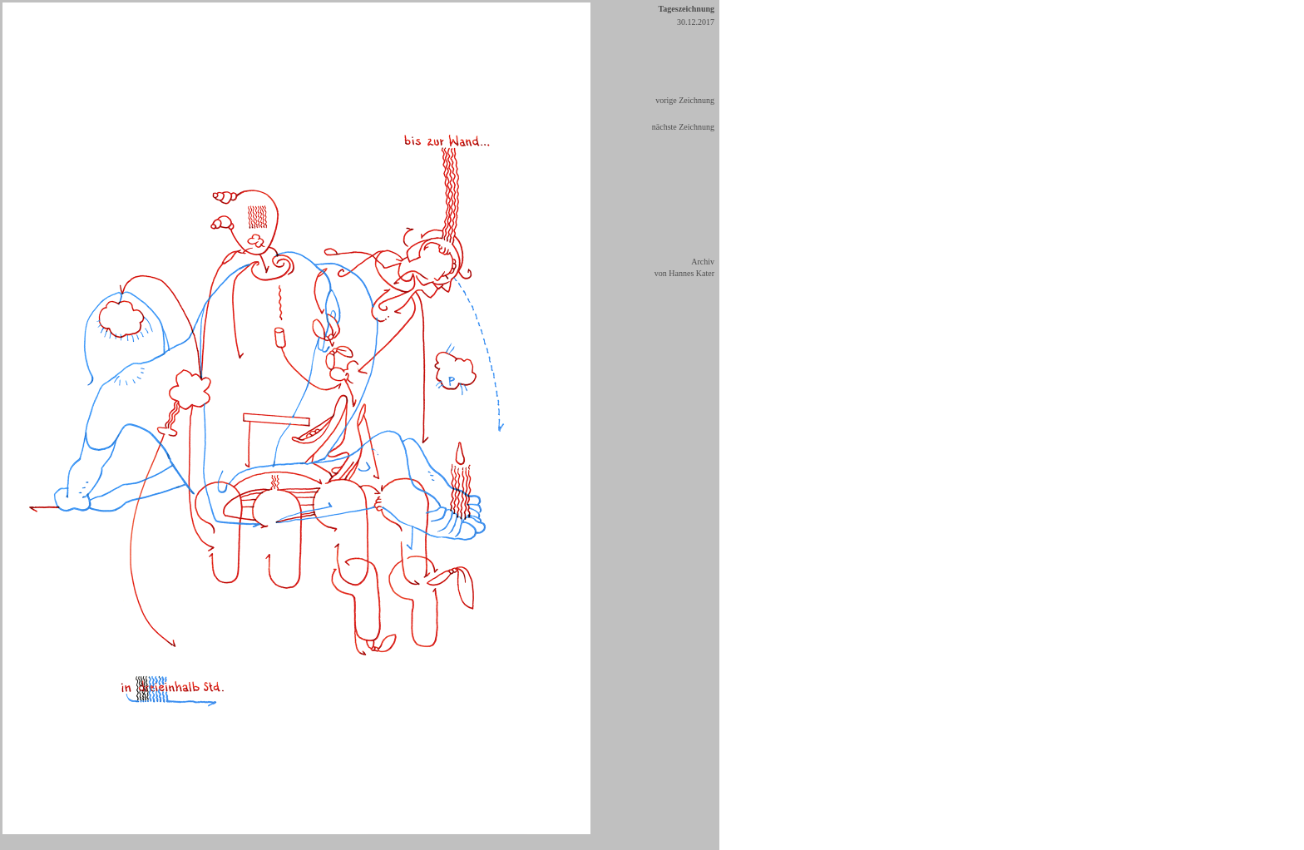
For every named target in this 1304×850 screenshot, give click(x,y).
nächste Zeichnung (683, 126)
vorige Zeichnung (684, 100)
